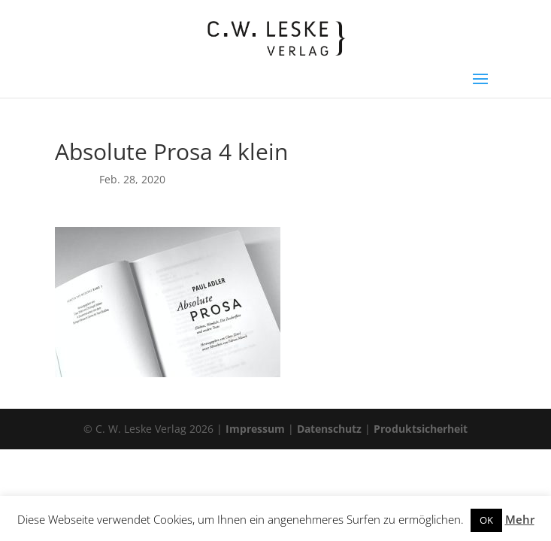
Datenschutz (329, 429)
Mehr (519, 519)
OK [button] (486, 520)
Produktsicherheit (421, 429)
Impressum (255, 429)
